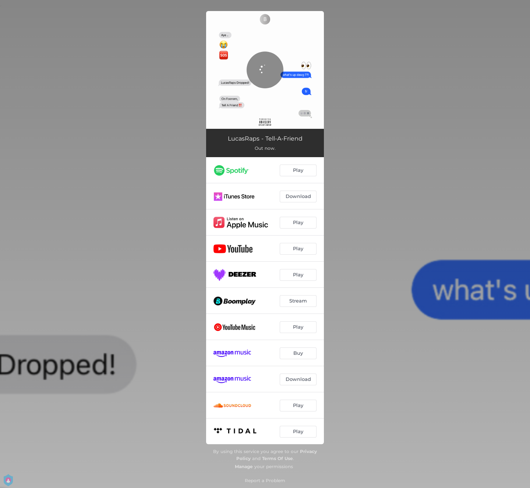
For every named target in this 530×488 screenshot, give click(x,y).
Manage (244, 466)
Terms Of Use (277, 458)
